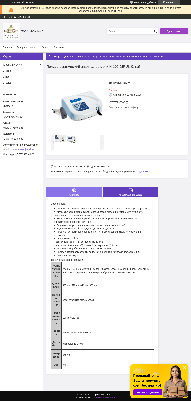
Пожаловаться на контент (105, 398)
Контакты (58, 47)
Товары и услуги (26, 47)
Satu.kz (110, 394)
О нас (45, 47)
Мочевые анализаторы (86, 56)
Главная (7, 47)
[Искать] (155, 31)
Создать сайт (18, 2)
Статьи (7, 70)
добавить (151, 2)
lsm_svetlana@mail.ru (22, 149)
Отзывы (7, 82)
